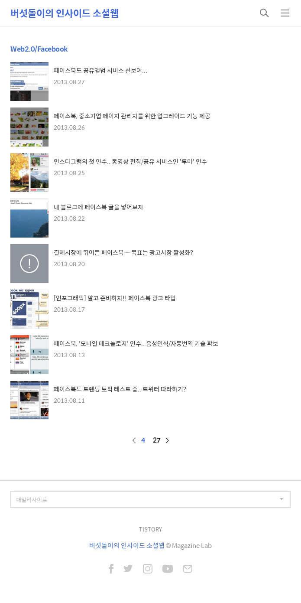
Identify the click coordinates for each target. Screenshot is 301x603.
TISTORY (150, 529)
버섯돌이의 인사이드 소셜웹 (64, 13)
